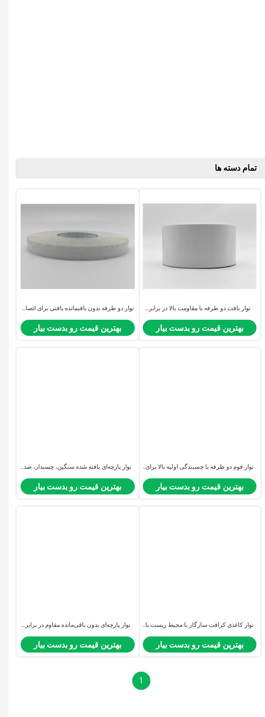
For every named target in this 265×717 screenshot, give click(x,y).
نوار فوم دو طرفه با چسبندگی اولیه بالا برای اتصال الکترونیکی (191, 467)
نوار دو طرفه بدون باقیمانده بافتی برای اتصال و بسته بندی (69, 309)
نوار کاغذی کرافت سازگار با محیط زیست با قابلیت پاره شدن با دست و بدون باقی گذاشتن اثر (191, 625)
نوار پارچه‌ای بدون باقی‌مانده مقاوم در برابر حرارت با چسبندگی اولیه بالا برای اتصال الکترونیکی (69, 625)
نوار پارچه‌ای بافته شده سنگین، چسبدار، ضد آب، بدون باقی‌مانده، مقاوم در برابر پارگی (69, 467)
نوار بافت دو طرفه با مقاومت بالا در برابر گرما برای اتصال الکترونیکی (191, 309)
